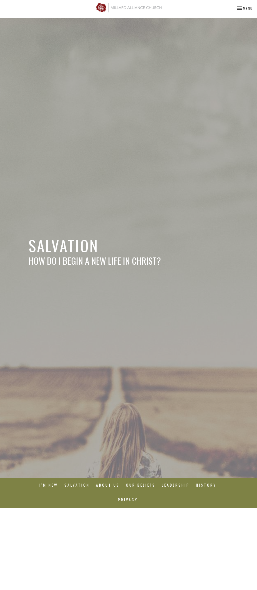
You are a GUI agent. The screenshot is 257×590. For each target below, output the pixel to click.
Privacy (128, 499)
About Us (108, 485)
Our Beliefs (140, 485)
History (206, 485)
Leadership (176, 485)
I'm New (48, 485)
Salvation (77, 485)
